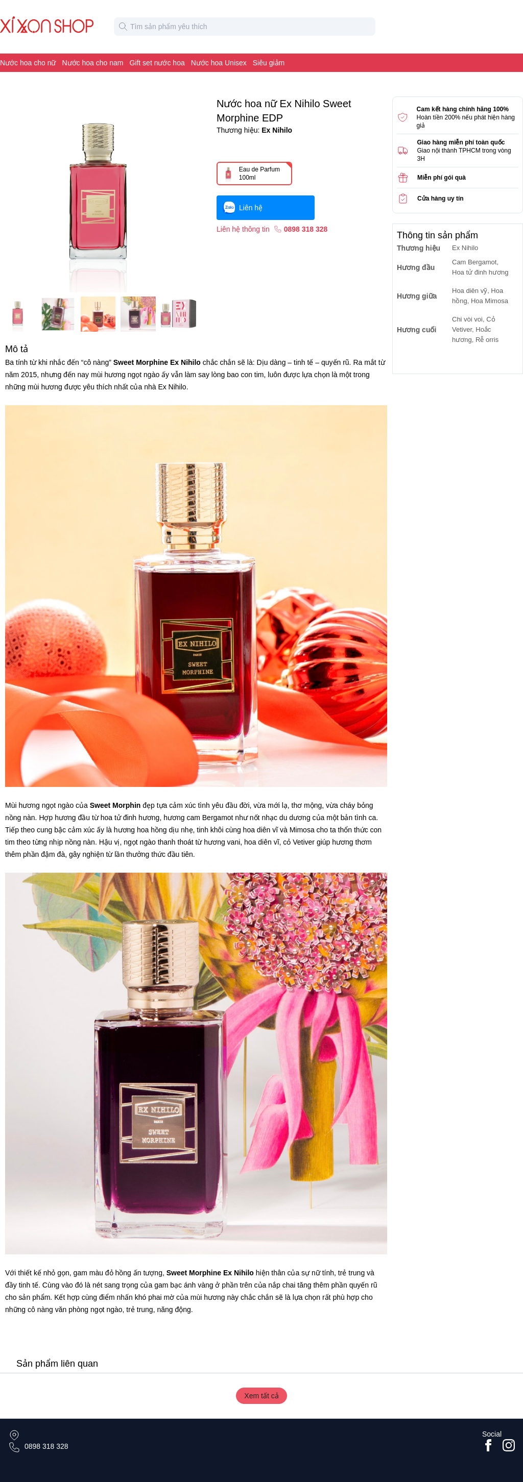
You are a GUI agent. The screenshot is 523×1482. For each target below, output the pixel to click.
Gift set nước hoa (156, 63)
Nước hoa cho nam (93, 63)
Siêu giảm (268, 63)
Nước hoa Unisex (219, 63)
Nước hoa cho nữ (28, 63)
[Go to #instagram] (509, 1445)
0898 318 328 (46, 1446)
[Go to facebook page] (488, 1445)
